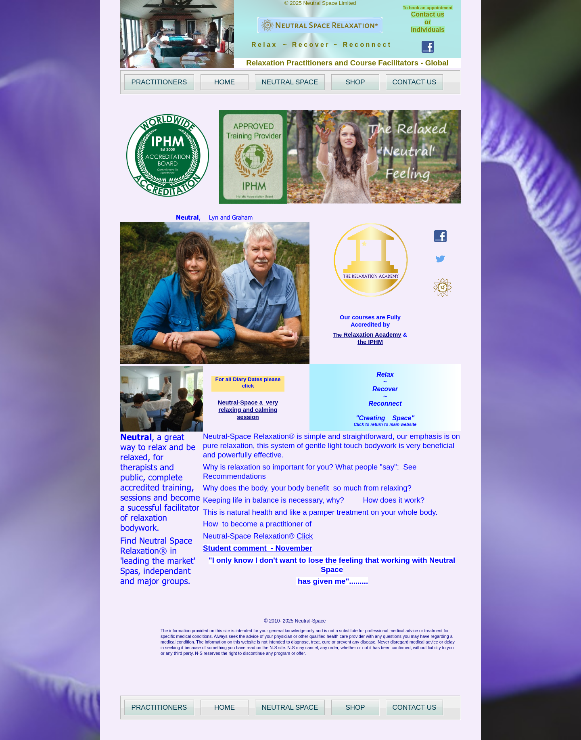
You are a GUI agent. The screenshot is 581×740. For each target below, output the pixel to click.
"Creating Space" (385, 418)
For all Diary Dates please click (248, 382)
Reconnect (385, 403)
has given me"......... (332, 581)
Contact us (428, 14)
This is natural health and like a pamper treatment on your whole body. (320, 512)
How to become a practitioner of (257, 524)
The (367, 335)
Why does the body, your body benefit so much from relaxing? (307, 488)
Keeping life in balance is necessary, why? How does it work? (313, 500)
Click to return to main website (385, 424)
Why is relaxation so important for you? (269, 467)
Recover (385, 389)
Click (305, 536)
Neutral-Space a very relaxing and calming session (248, 409)
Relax (385, 374)
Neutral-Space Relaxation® (249, 536)
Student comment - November (257, 548)
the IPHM (370, 342)
